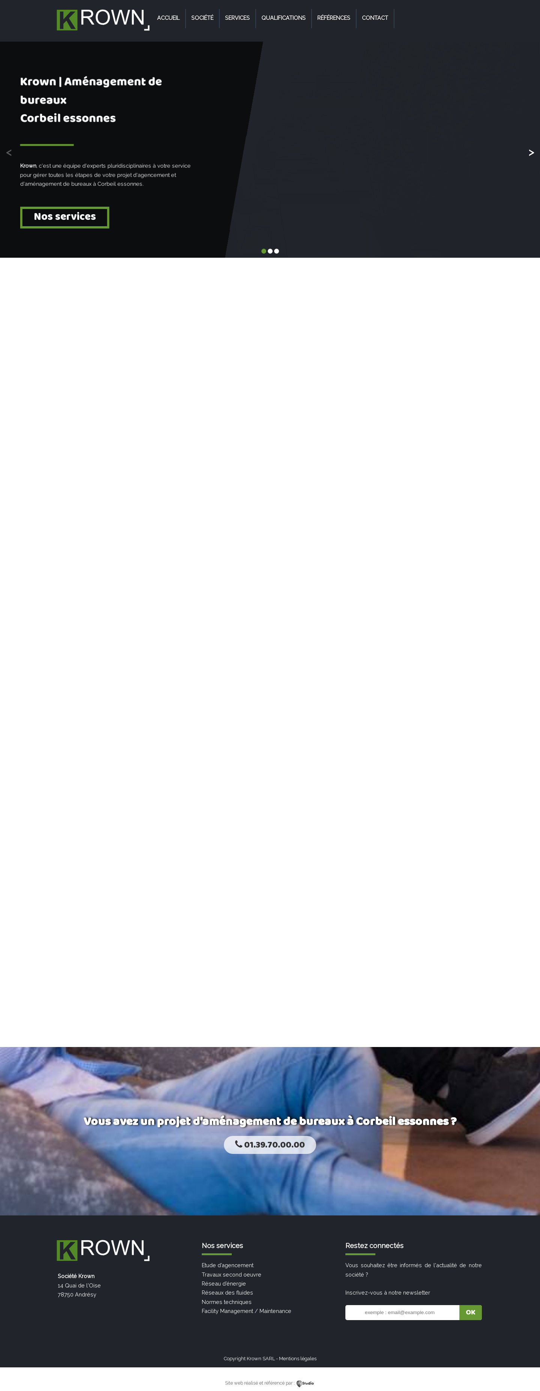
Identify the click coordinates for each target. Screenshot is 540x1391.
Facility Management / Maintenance (246, 1311)
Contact (375, 18)
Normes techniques (227, 1302)
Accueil (168, 18)
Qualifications (283, 18)
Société (202, 18)
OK (471, 1312)
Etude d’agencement (228, 1265)
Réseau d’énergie (224, 1283)
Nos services (65, 216)
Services (237, 18)
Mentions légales (297, 1358)
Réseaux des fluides (227, 1292)
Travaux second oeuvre (231, 1274)
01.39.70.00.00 (270, 1145)
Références (333, 18)
